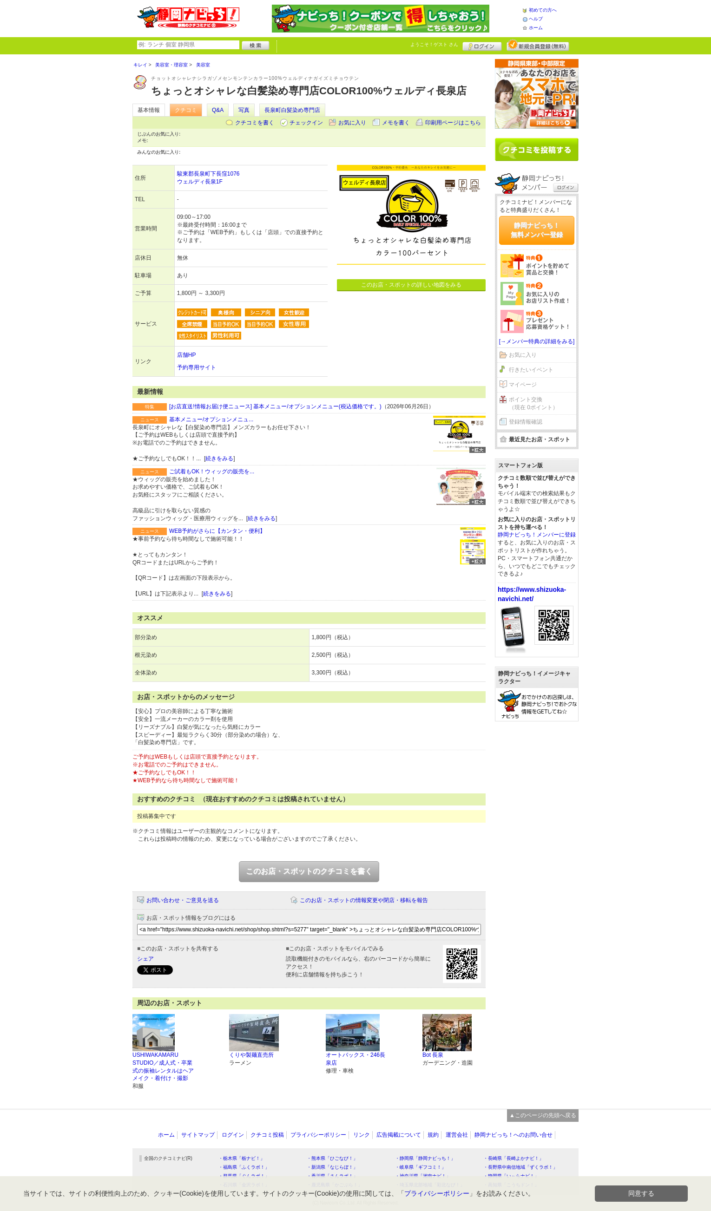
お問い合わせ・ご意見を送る (182, 900)
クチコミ (186, 110)
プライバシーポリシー (318, 1135)
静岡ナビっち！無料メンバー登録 (537, 230)
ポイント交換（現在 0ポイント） (533, 403)
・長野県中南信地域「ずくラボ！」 (520, 1167)
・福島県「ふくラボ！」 (244, 1167)
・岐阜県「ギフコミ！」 (420, 1167)
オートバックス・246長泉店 (355, 1059)
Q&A (218, 110)
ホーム (536, 27)
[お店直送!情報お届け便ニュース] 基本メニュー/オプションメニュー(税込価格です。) (275, 406)
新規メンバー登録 (538, 45)
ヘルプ (536, 18)
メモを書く (396, 122)
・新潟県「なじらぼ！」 (332, 1167)
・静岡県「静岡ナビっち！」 (425, 1158)
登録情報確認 (525, 422)
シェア (145, 959)
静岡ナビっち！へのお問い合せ (513, 1135)
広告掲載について (398, 1135)
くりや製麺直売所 (251, 1055)
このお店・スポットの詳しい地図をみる (411, 284)
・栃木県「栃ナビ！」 (241, 1158)
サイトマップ (198, 1135)
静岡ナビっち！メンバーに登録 (537, 534)
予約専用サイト (196, 367)
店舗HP (186, 355)
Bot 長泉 (432, 1055)
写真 (244, 110)
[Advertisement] (537, 870)
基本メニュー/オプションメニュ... (211, 419)
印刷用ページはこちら (453, 122)
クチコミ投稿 (267, 1135)
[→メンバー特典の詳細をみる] (537, 341)
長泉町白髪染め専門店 (292, 110)
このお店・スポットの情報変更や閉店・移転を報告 (364, 900)
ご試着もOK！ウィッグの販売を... (211, 471)
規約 (433, 1135)
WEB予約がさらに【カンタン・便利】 (217, 531)
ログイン (482, 45)
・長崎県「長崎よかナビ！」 (513, 1158)
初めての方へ (543, 10)
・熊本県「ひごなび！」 (332, 1158)
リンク (361, 1135)
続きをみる (219, 458)
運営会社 (457, 1135)
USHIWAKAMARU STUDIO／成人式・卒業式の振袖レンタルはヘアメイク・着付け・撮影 (163, 1066)
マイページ (523, 384)
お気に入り (352, 122)
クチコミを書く (254, 122)
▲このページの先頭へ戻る (542, 1115)
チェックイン (306, 122)
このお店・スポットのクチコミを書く (309, 871)
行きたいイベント (531, 370)
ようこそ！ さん (434, 44)
